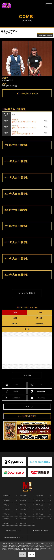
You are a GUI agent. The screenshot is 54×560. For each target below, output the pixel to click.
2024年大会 (6, 496)
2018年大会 (6, 505)
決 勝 (27, 329)
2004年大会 (23, 518)
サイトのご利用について (13, 530)
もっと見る (27, 375)
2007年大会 (23, 514)
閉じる (22, 554)
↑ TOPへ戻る (49, 447)
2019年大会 (39, 500)
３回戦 (14, 318)
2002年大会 (6, 523)
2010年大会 (23, 509)
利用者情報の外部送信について (13, 537)
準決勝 (14, 324)
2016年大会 (39, 505)
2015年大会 (6, 509)
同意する (31, 554)
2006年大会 (39, 514)
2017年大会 (23, 505)
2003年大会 (39, 518)
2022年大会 (39, 496)
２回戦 (39, 312)
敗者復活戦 (39, 324)
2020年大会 (23, 500)
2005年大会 (6, 518)
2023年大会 (23, 496)
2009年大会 (39, 509)
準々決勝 (39, 318)
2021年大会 (6, 500)
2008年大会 (6, 514)
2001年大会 (23, 523)
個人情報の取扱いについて (40, 530)
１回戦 (14, 312)
